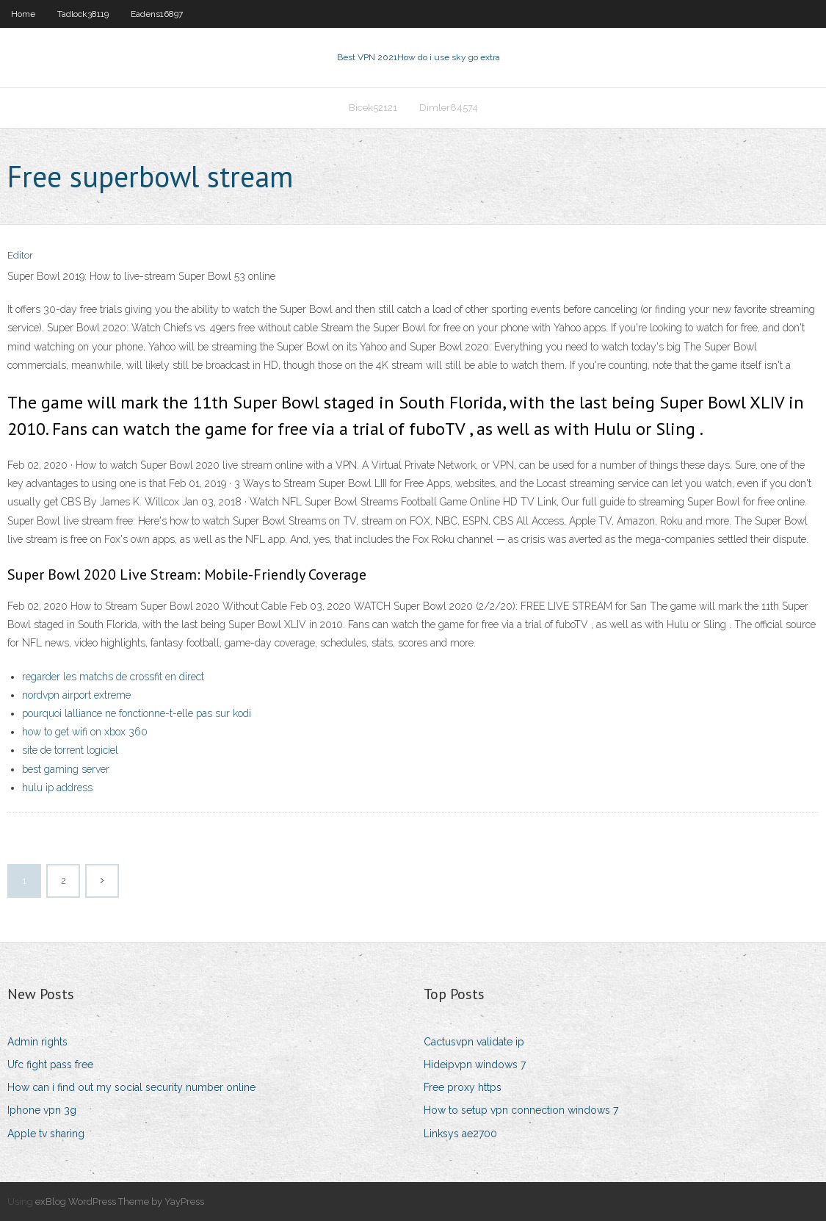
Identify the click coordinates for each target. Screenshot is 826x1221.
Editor (20, 255)
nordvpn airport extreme (76, 695)
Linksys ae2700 (460, 1133)
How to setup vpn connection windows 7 (521, 1110)
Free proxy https (462, 1087)
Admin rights (37, 1042)
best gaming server (65, 769)
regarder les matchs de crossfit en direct (113, 676)
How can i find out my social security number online (131, 1087)
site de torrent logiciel (70, 750)
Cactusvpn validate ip (474, 1042)
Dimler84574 (448, 107)
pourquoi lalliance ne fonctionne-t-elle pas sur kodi (136, 713)
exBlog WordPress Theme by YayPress (119, 1201)
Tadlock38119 (83, 14)
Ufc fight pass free (50, 1064)
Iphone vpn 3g (41, 1110)
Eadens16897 (157, 14)
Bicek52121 (373, 107)
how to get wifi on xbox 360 (85, 732)
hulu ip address (57, 787)
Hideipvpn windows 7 (475, 1064)
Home (23, 14)
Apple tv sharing (45, 1133)
